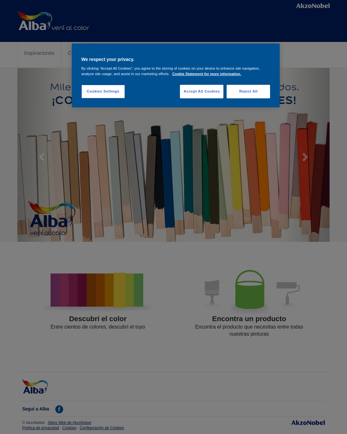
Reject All (248, 91)
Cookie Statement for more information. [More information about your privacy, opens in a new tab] (206, 74)
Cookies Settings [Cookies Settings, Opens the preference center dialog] (103, 91)
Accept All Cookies (201, 91)
